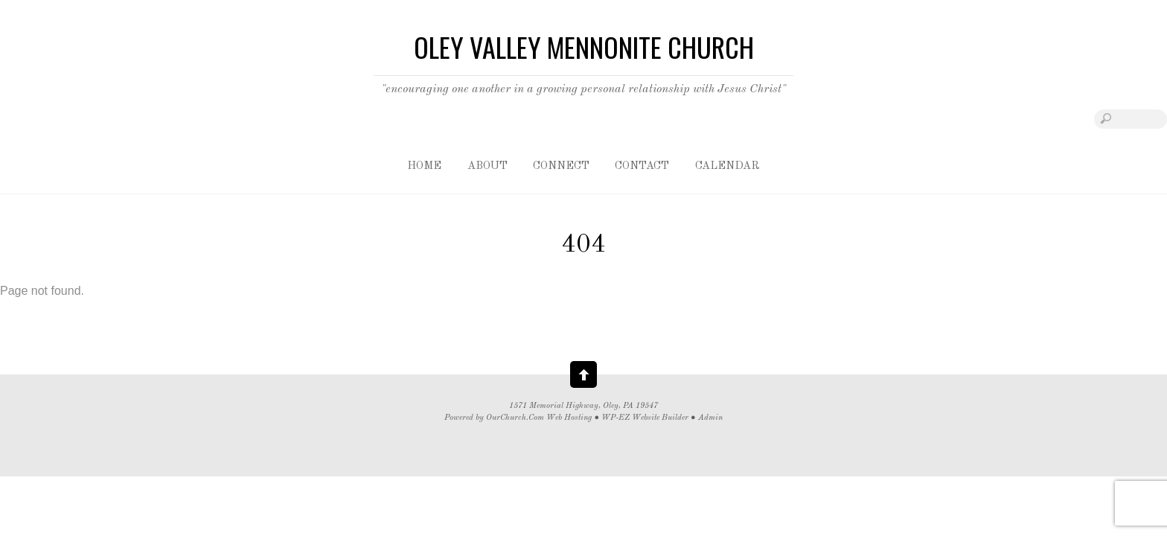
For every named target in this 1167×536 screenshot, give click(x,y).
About (487, 166)
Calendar (727, 166)
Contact (642, 166)
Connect (561, 166)
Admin (710, 418)
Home (424, 166)
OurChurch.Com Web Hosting (539, 418)
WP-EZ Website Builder (644, 418)
